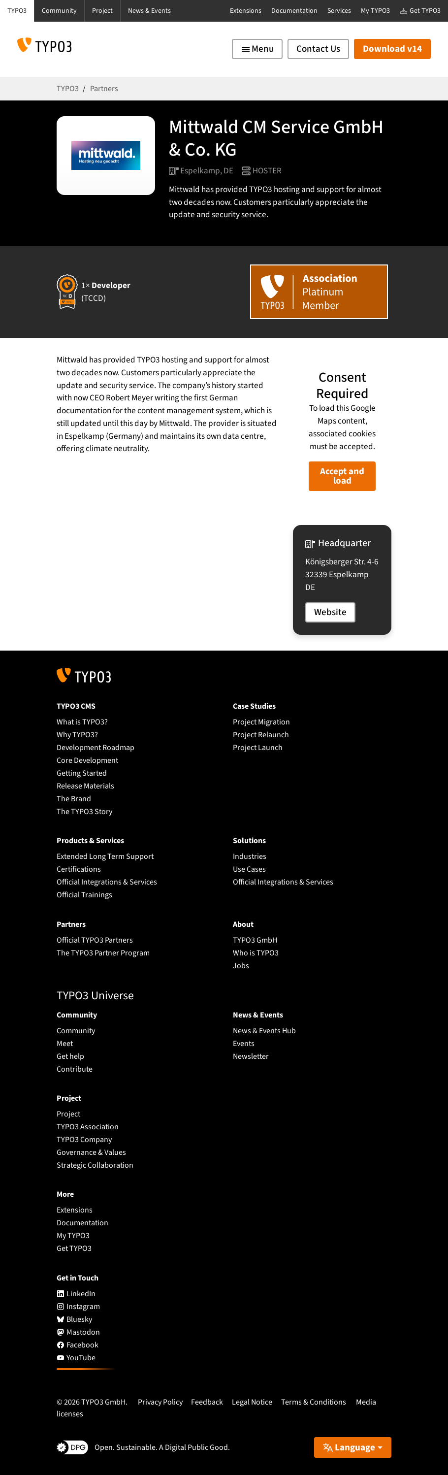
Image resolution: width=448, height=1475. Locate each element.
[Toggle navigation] (257, 49)
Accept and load (342, 476)
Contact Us (318, 49)
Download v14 (392, 49)
